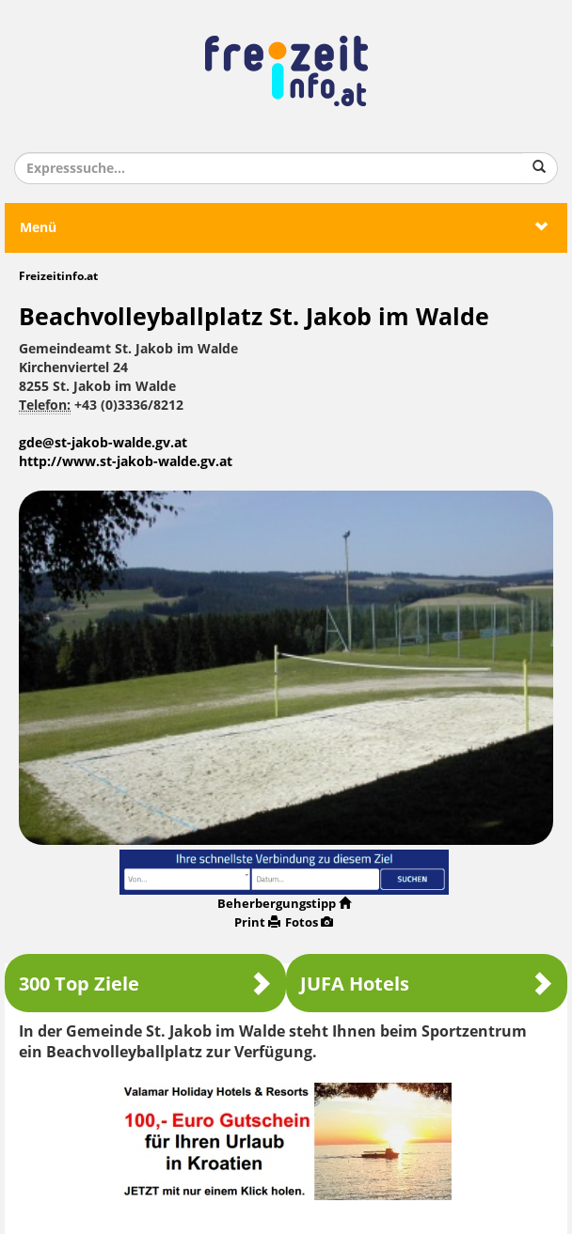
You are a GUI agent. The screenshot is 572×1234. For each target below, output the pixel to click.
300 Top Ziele (145, 983)
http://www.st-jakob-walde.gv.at (125, 462)
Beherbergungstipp (284, 904)
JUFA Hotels (426, 983)
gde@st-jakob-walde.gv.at (103, 443)
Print (257, 922)
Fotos (309, 922)
